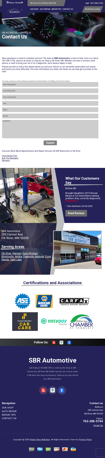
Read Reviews (76, 213)
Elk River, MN (70, 188)
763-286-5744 (96, 3)
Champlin (28, 256)
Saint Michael (30, 253)
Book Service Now (92, 9)
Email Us (98, 425)
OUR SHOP (34, 9)
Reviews (6, 160)
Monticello (7, 256)
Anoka (18, 256)
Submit (50, 142)
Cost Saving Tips (9, 156)
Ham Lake (16, 259)
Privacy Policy (85, 439)
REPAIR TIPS (56, 9)
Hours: (15, 3)
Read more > (71, 201)
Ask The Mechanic (10, 158)
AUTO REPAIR (45, 9)
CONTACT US (68, 9)
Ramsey (16, 253)
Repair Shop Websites (40, 439)
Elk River (6, 253)
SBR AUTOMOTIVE (10, 32)
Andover (39, 256)
